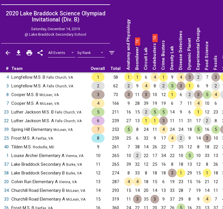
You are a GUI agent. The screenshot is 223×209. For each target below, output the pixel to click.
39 (6, 129)
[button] (137, 41)
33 (6, 199)
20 (6, 181)
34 (6, 190)
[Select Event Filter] (62, 52)
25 (6, 138)
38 (6, 173)
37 (6, 164)
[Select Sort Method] (91, 52)
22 (6, 120)
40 (6, 146)
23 (6, 112)
